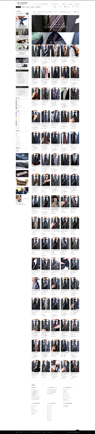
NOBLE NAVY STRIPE (36, 208)
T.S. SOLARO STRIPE (55, 100)
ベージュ (18, 117)
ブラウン (18, 115)
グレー (18, 125)
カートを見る (76, 6)
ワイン (18, 122)
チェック (18, 101)
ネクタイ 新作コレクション (52, 387)
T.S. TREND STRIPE (35, 57)
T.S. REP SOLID (34, 79)
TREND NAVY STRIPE (74, 290)
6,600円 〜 (17, 149)
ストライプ (19, 100)
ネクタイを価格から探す (67, 403)
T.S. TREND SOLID (64, 79)
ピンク (18, 118)
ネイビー (50, 405)
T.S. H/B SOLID (44, 373)
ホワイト (18, 128)
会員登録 (54, 6)
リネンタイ (17, 138)
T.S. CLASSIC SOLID (64, 332)
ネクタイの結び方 (21, 82)
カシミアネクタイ (19, 142)
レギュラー (17, 132)
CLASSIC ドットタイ (74, 144)
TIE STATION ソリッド (55, 332)
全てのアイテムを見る (21, 89)
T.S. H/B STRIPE (73, 208)
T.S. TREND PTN (73, 123)
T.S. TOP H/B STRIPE (64, 373)
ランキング (35, 389)
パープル (18, 114)
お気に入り (68, 6)
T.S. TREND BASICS (21, 91)
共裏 (16, 134)
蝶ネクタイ (66, 399)
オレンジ (50, 412)
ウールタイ (17, 141)
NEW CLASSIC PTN (35, 166)
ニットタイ (17, 139)
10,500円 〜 (66, 406)
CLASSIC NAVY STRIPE (36, 290)
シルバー (50, 419)
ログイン (60, 6)
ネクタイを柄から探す (36, 403)
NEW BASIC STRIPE (74, 373)
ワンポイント (19, 107)
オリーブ (18, 121)
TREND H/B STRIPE (35, 373)
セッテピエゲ (66, 393)
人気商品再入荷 (20, 73)
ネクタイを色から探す (51, 403)
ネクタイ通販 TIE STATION (20, 204)
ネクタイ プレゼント (21, 79)
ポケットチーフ (18, 145)
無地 (18, 108)
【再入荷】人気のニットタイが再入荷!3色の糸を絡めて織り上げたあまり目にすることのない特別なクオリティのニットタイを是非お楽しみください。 (44, 11)
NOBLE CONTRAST (21, 81)
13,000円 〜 (18, 151)
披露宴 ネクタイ (20, 76)
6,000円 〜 (66, 405)
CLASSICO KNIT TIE (45, 123)
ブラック (18, 124)
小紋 (18, 104)
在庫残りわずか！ (21, 74)
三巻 (16, 135)
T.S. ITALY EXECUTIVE (22, 92)
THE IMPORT (20, 94)
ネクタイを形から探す (67, 387)
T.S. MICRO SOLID (54, 310)
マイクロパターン (20, 105)
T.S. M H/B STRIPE (35, 100)
